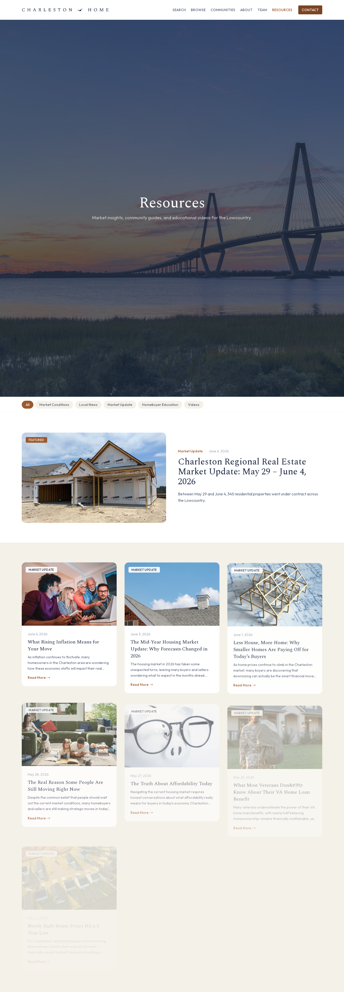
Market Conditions (54, 404)
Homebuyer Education (160, 404)
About (246, 10)
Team (262, 10)
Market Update (120, 404)
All (27, 404)
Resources (282, 10)
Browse (198, 10)
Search (179, 10)
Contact (310, 10)
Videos (193, 404)
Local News (88, 404)
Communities (223, 10)
